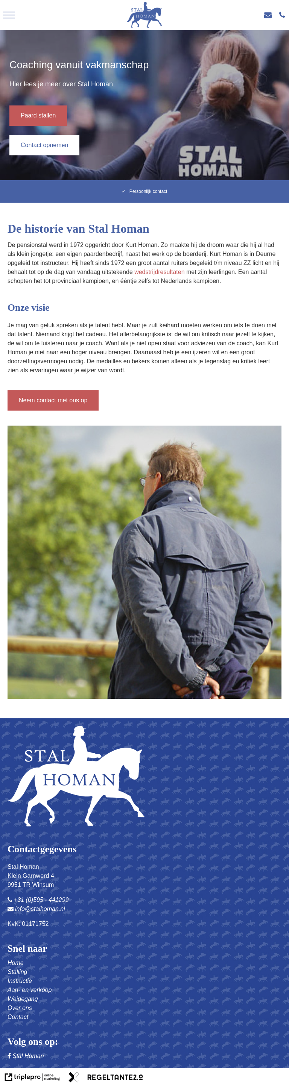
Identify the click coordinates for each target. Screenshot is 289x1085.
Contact (18, 1017)
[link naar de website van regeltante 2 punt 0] (106, 1078)
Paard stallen (38, 115)
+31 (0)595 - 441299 (38, 900)
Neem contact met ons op (53, 400)
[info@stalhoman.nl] (269, 15)
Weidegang (23, 999)
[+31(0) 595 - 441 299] (284, 15)
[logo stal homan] (145, 15)
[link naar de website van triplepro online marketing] (32, 1078)
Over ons (20, 1008)
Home (16, 963)
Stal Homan (26, 1056)
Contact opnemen (44, 145)
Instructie (20, 981)
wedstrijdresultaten (159, 272)
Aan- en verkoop (30, 990)
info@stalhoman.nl (36, 909)
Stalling (17, 972)
